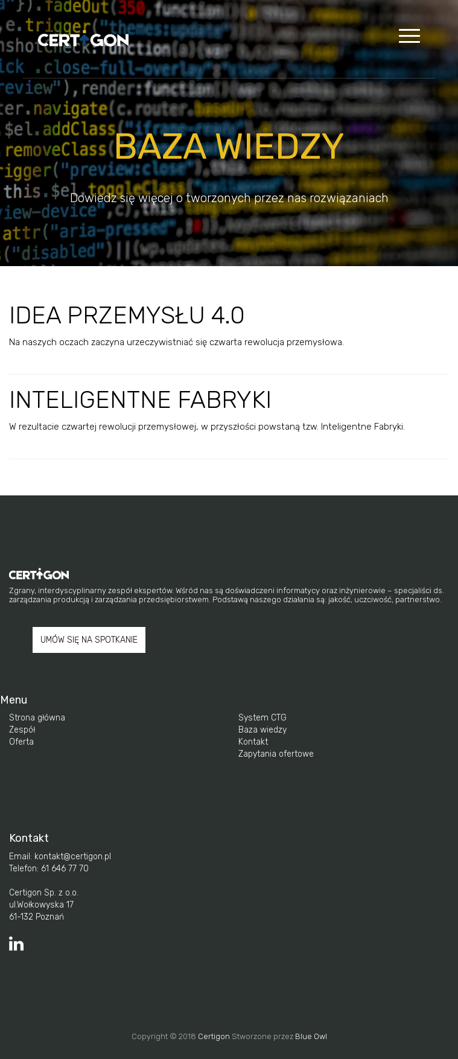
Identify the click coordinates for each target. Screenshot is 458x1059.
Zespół (22, 730)
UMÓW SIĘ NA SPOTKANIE (89, 640)
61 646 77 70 (64, 868)
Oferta (21, 742)
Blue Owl (311, 1036)
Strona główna (37, 718)
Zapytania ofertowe (276, 754)
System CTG (262, 718)
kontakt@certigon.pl (71, 856)
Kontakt (253, 742)
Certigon (214, 1036)
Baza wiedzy (262, 730)
